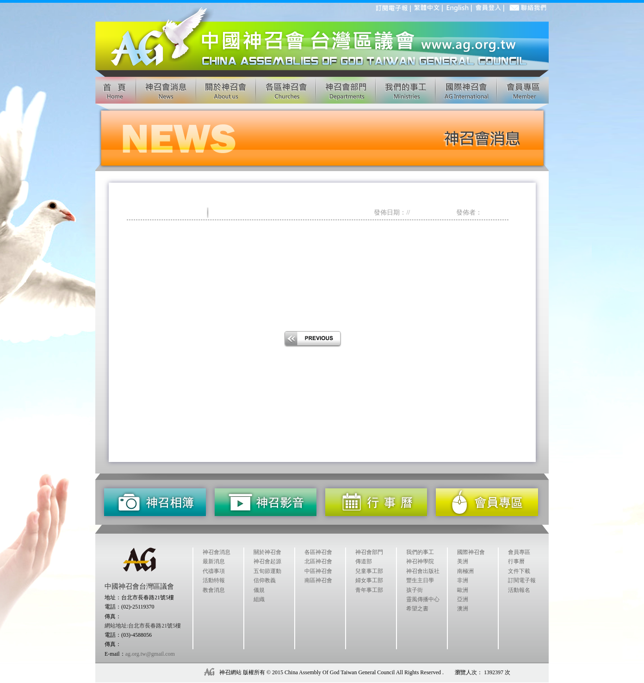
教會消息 (214, 590)
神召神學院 (420, 561)
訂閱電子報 (522, 580)
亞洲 (462, 599)
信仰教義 (265, 580)
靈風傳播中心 (423, 599)
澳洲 (462, 608)
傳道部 (363, 561)
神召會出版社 (423, 571)
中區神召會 (318, 571)
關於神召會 (267, 552)
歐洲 (462, 590)
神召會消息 (216, 552)
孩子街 (414, 590)
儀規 (259, 590)
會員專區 (519, 552)
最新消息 (214, 561)
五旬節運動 (267, 571)
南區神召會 (318, 580)
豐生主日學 (420, 580)
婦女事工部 (369, 580)
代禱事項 (214, 571)
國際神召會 (471, 552)
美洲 (462, 561)
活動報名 (519, 590)
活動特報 (214, 580)
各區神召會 (318, 552)
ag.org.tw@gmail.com (150, 654)
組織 (259, 599)
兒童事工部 (369, 571)
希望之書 (417, 608)
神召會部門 (369, 552)
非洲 (462, 580)
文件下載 (519, 571)
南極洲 (465, 571)
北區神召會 (318, 561)
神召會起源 (267, 561)
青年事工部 (369, 590)
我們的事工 (420, 552)
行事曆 (516, 561)
